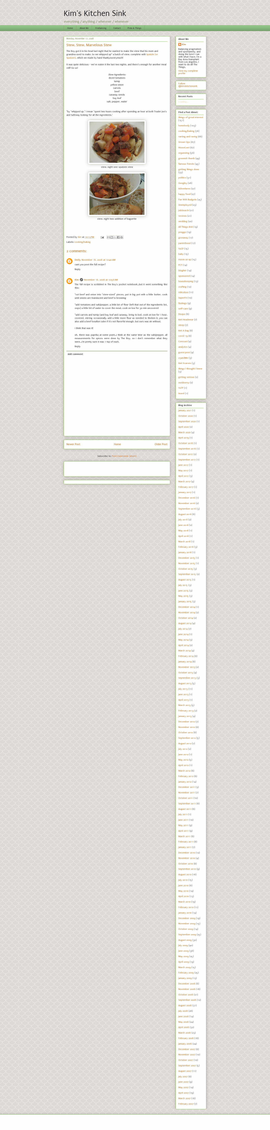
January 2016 (185, 552)
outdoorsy (183, 382)
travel (181, 393)
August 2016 (184, 514)
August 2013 (184, 683)
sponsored (184, 276)
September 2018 (187, 448)
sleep (181, 325)
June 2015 (183, 590)
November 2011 (186, 792)
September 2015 (187, 574)
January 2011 (184, 847)
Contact (117, 28)
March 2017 (184, 481)
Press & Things (134, 28)
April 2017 (183, 476)
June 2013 (183, 694)
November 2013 (186, 667)
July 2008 (183, 1011)
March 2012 (184, 770)
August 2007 (184, 1071)
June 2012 (183, 754)
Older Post (161, 444)
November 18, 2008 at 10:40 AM (98, 260)
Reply (77, 269)
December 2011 (186, 787)
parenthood (184, 243)
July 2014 (183, 628)
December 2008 (186, 983)
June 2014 (183, 634)
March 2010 (184, 901)
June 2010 (183, 885)
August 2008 (185, 1005)
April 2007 (183, 1093)
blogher (182, 270)
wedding (182, 221)
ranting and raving (187, 136)
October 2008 (185, 994)
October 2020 (185, 416)
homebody (184, 125)
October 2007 (185, 1060)
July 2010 (183, 880)
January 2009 (185, 978)
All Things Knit (185, 227)
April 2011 (183, 831)
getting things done (188, 169)
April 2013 (183, 700)
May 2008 (183, 1022)
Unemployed (184, 205)
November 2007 (186, 1054)
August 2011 (184, 809)
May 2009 (183, 956)
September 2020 (187, 421)
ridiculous (183, 292)
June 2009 (183, 951)
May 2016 (183, 530)
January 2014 (185, 661)
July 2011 (183, 814)
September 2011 (187, 803)
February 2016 (186, 547)
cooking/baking (83, 242)
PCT (180, 265)
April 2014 (183, 645)
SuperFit (182, 297)
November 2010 (186, 858)
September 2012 (187, 738)
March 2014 (184, 650)
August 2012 (184, 743)
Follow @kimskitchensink (187, 84)
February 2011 (185, 841)
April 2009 (183, 962)
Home (70, 28)
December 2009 (186, 918)
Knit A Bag (183, 330)
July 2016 (183, 519)
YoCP (181, 248)
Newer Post (73, 444)
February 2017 (185, 487)
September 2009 (187, 934)
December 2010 (186, 852)
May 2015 (183, 596)
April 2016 (183, 536)
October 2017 (185, 454)
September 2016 (187, 508)
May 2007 (183, 1087)
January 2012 (184, 781)
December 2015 (186, 558)
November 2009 (186, 923)
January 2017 (184, 492)
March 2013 (184, 705)
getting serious (186, 377)
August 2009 (185, 940)
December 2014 (186, 607)
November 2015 (186, 563)
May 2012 (183, 759)
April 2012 (183, 765)
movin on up (184, 259)
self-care (183, 308)
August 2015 (184, 579)
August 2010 (184, 874)
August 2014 (184, 623)
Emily (78, 260)
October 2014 (185, 618)
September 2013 (187, 678)
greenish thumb (186, 158)
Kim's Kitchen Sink (95, 13)
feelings (182, 303)
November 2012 (186, 727)
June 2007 (183, 1082)
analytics (183, 347)
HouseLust (183, 147)
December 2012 (186, 721)
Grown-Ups (184, 142)
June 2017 (183, 465)
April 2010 (183, 896)
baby (181, 254)
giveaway (183, 237)
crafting (182, 287)
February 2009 (186, 972)
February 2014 (186, 656)
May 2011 (183, 825)
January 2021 (184, 410)
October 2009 (185, 929)
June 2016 (183, 525)
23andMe (183, 358)
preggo (182, 232)
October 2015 (185, 569)
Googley (182, 183)
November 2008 (186, 989)
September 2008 (187, 1000)
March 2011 (184, 836)
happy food (184, 194)
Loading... (183, 101)
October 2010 (185, 863)
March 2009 (184, 967)
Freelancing (100, 28)
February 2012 (185, 776)
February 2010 (186, 907)
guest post (184, 352)
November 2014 (186, 612)
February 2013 (186, 710)
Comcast (183, 341)
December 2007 (186, 1049)
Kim (77, 279)
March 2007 (184, 1098)
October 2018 (185, 443)
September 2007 (187, 1065)
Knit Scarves (184, 363)
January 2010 (185, 912)
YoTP (180, 388)
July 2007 (183, 1076)
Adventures (184, 188)
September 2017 (187, 459)
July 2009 (183, 945)
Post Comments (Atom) (124, 456)
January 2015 (185, 601)
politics (182, 177)
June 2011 (183, 820)
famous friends (186, 164)
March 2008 (184, 1032)
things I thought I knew (190, 368)
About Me (84, 28)
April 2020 (183, 427)
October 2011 (185, 798)
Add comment (75, 354)
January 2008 (185, 1043)
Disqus (181, 314)
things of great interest (190, 117)
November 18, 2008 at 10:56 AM (101, 279)
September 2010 (187, 869)
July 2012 (183, 749)
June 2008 (183, 1016)
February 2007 (186, 1104)
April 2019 (183, 437)
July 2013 (183, 689)
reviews (182, 216)
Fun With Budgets (187, 199)
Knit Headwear (185, 319)
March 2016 (184, 541)
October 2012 (185, 732)
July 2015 (183, 585)
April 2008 (183, 1027)
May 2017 (183, 470)
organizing (183, 153)
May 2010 (183, 891)
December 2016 (186, 497)
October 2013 (185, 672)
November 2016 (186, 503)
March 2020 (184, 432)
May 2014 (183, 639)
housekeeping (185, 281)
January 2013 (185, 716)
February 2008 (186, 1038)
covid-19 (183, 336)
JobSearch (183, 210)
